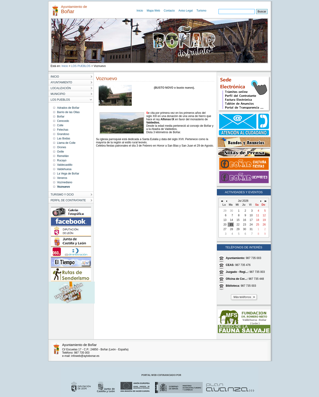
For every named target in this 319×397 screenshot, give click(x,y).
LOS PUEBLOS (81, 66)
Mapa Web (153, 10)
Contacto (169, 10)
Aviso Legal (185, 10)
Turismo (201, 10)
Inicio (140, 10)
